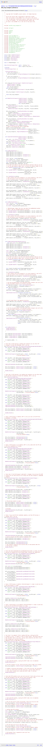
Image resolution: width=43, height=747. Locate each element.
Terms (14, 745)
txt (38, 745)
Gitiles (7, 745)
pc (35, 6)
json (41, 745)
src (7, 6)
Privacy (10, 745)
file (26, 10)
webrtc (3, 6)
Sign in (40, 1)
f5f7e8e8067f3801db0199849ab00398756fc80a (20, 6)
